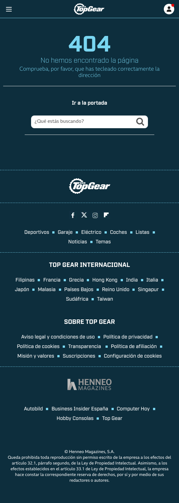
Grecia (76, 279)
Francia (51, 279)
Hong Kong (104, 279)
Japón (22, 289)
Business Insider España (79, 408)
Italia (152, 279)
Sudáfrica (77, 298)
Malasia (46, 289)
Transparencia (85, 346)
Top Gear (112, 418)
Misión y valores (35, 355)
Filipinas (25, 279)
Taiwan (105, 298)
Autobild (33, 408)
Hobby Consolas (75, 418)
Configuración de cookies (133, 355)
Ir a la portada (89, 102)
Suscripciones (79, 355)
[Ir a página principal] (89, 9)
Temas (103, 241)
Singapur (148, 289)
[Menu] (8, 9)
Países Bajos (78, 289)
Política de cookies (38, 346)
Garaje (65, 231)
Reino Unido (115, 289)
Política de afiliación (134, 346)
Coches (118, 231)
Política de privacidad (127, 336)
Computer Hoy (133, 408)
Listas (143, 231)
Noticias (77, 241)
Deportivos (36, 231)
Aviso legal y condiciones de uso (58, 336)
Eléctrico (91, 231)
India (132, 279)
